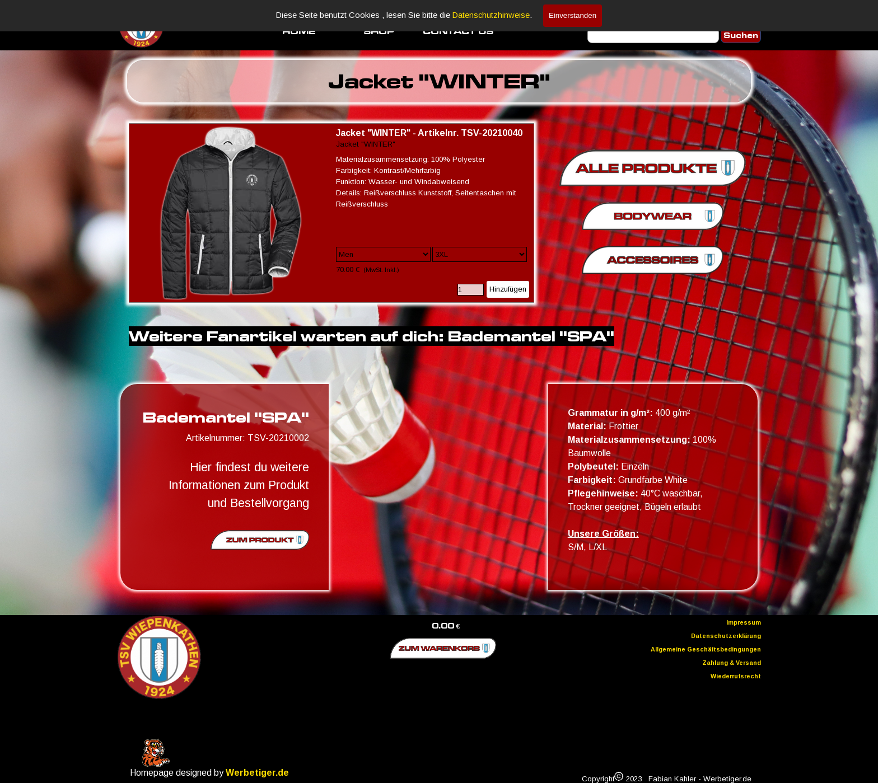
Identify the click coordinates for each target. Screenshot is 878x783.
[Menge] (470, 290)
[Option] (383, 254)
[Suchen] (653, 35)
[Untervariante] (479, 254)
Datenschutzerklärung (726, 635)
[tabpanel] (439, 81)
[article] (331, 213)
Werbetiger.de (257, 772)
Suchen (740, 35)
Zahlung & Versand (731, 662)
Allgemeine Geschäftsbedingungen (706, 649)
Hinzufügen (507, 289)
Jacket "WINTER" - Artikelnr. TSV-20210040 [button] (429, 133)
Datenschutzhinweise (491, 15)
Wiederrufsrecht (736, 676)
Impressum (743, 622)
